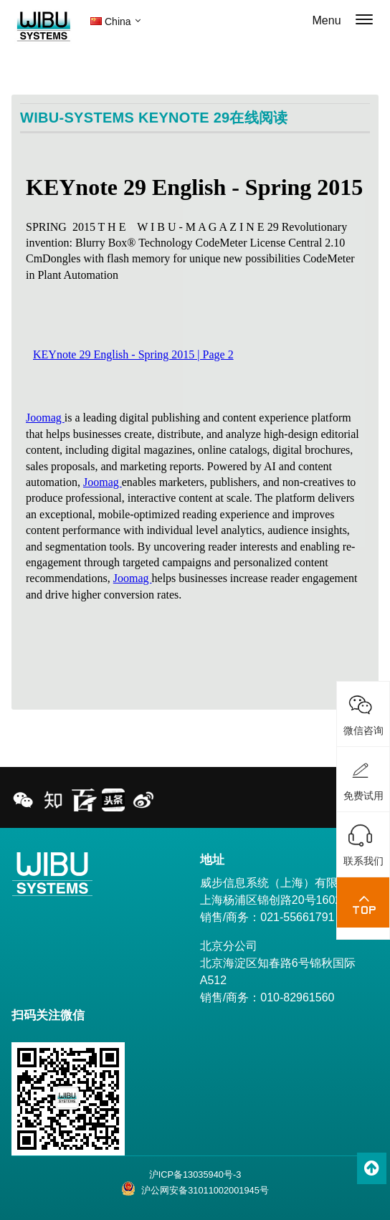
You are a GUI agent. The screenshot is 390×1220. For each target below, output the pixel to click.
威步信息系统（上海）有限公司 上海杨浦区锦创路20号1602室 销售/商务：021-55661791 (280, 900)
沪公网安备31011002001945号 (195, 1188)
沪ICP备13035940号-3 (195, 1174)
